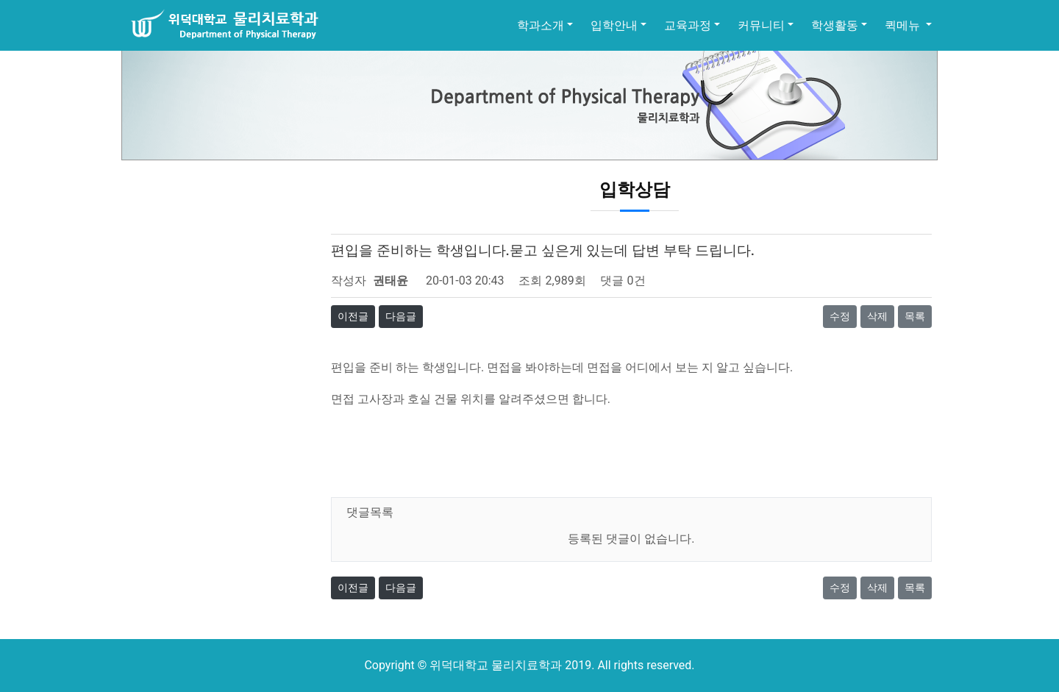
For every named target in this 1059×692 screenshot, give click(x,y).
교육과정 (687, 25)
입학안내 (614, 25)
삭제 (877, 316)
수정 (840, 316)
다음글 (400, 316)
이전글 (353, 316)
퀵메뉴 (904, 25)
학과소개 (540, 25)
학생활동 (834, 25)
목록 (915, 316)
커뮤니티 (761, 25)
